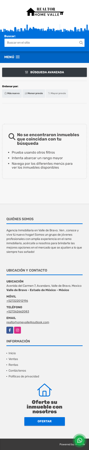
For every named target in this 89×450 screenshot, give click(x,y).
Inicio (12, 353)
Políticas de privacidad (24, 376)
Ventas (13, 359)
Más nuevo (12, 93)
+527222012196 (17, 301)
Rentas (13, 365)
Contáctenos (17, 370)
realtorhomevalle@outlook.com (27, 322)
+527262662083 (17, 311)
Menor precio (34, 93)
